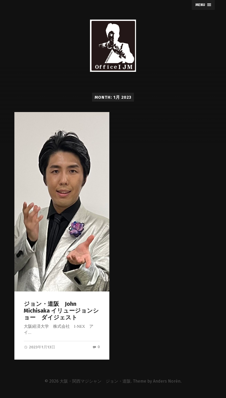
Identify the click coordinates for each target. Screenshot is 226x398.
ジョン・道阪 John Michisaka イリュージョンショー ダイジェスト (61, 311)
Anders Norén (166, 381)
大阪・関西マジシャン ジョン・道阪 (95, 381)
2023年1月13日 (39, 347)
